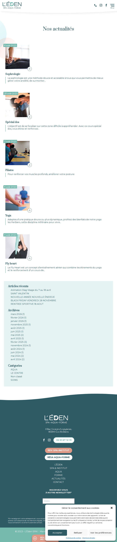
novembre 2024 (19, 345)
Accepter (57, 532)
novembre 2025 (19, 325)
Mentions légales (88, 538)
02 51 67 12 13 (63, 440)
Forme (58, 475)
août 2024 (16, 349)
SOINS (14, 380)
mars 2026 (16, 314)
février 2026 (17, 318)
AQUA (14, 370)
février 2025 (17, 342)
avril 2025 (16, 339)
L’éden (58, 465)
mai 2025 (15, 335)
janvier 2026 (17, 321)
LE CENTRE (17, 373)
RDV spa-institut (58, 450)
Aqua (58, 472)
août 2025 (16, 328)
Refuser (78, 532)
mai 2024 (16, 356)
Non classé (16, 377)
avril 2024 (16, 359)
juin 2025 (16, 332)
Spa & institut (58, 468)
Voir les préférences (101, 532)
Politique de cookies (73, 538)
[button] (111, 508)
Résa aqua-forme (58, 457)
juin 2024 (16, 352)
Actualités (58, 479)
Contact (58, 482)
